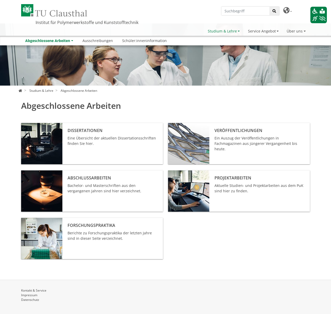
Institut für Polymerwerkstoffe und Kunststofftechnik (87, 22)
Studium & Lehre (222, 31)
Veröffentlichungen (184, 125)
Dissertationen (33, 125)
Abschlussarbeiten (37, 173)
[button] (287, 10)
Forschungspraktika (38, 220)
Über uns (295, 31)
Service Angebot (262, 31)
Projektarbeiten (181, 173)
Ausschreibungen (97, 40)
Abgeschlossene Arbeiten (47, 40)
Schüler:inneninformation (144, 40)
